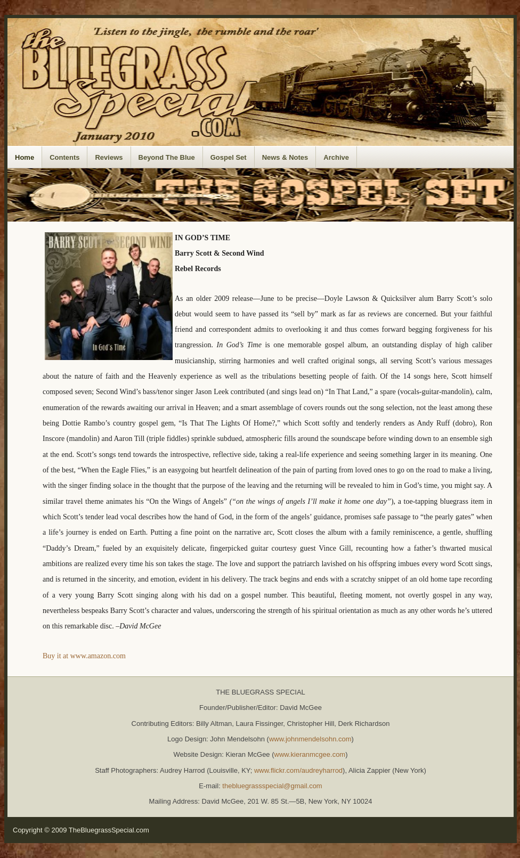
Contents (64, 157)
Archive (336, 157)
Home (24, 157)
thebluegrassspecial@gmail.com (272, 786)
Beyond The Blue (167, 157)
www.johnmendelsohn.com (310, 739)
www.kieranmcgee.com (310, 754)
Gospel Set (228, 157)
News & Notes (285, 157)
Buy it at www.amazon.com (84, 656)
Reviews (109, 157)
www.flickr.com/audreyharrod (298, 770)
